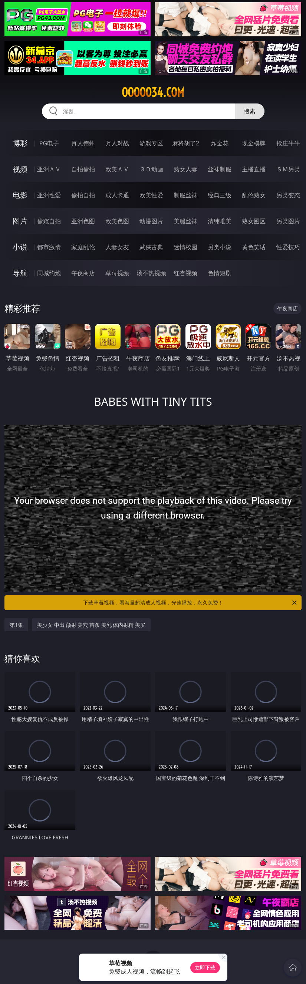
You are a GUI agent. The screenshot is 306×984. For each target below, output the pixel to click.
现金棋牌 (254, 143)
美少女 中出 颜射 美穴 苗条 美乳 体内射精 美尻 (91, 624)
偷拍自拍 (83, 195)
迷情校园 (185, 247)
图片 (20, 221)
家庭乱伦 (83, 247)
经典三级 (219, 195)
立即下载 (205, 967)
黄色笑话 (254, 247)
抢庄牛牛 (288, 143)
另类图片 (288, 221)
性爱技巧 (288, 247)
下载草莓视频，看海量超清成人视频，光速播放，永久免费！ (190, 602)
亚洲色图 (83, 221)
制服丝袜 (185, 195)
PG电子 (49, 143)
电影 (20, 195)
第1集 (16, 624)
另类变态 (288, 195)
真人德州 (83, 143)
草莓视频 (117, 273)
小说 (20, 247)
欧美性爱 (151, 195)
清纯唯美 (219, 221)
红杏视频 (185, 273)
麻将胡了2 (185, 143)
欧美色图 (117, 221)
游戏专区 (151, 143)
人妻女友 (117, 247)
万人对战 (117, 143)
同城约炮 (49, 273)
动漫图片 (151, 221)
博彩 (20, 143)
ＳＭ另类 (288, 169)
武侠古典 (151, 247)
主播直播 (254, 169)
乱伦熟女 (254, 195)
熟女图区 (254, 221)
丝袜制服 (219, 169)
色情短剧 (219, 273)
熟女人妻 (185, 169)
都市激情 (49, 247)
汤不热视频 (151, 273)
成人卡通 (117, 195)
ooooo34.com (153, 92)
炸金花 (219, 143)
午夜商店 (83, 273)
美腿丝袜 (185, 221)
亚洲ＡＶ (49, 169)
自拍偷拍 (83, 169)
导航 (20, 273)
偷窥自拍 (49, 221)
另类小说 (219, 247)
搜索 (250, 111)
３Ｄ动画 (151, 169)
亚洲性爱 (49, 195)
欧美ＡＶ (117, 169)
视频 (20, 169)
